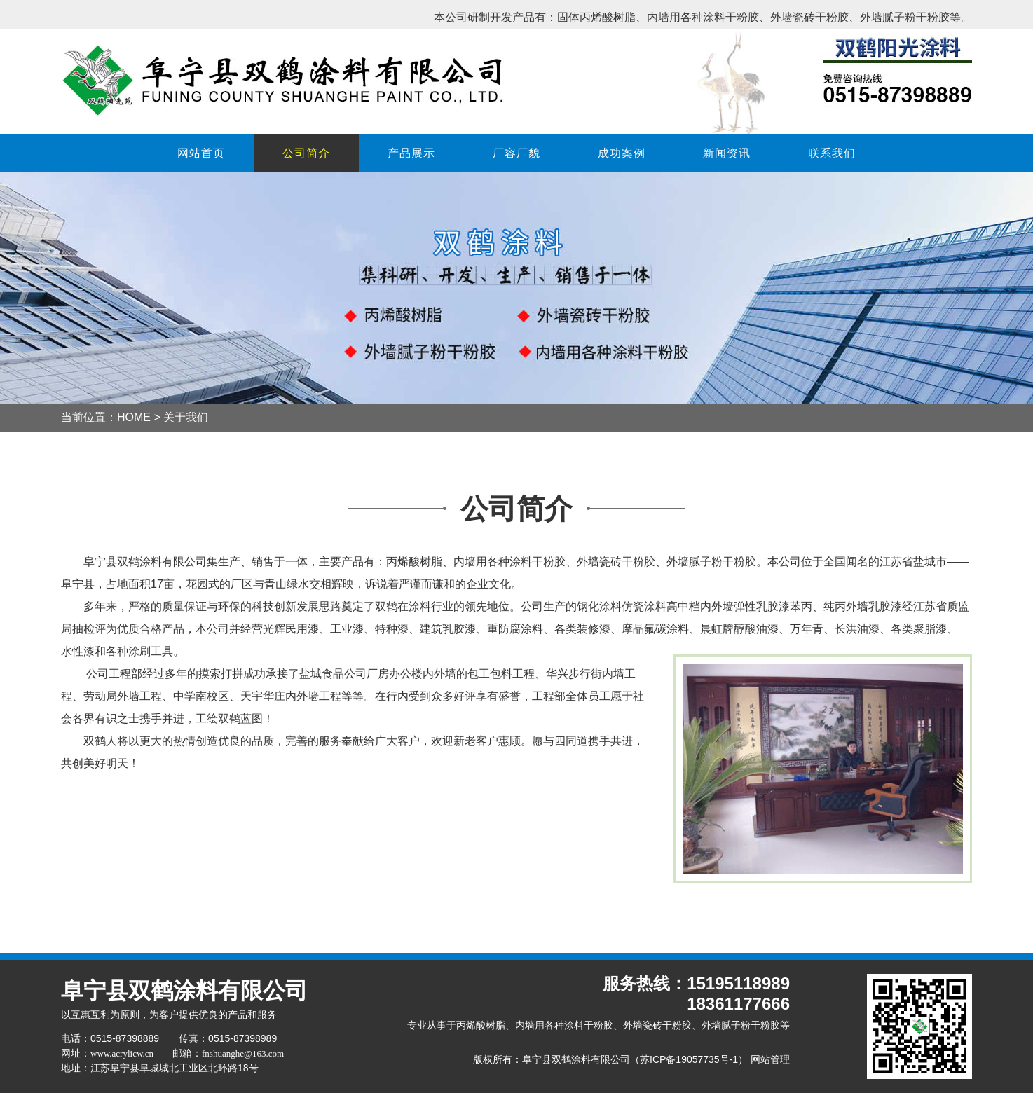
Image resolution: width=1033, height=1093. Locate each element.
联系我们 (832, 153)
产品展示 (411, 153)
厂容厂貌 (516, 153)
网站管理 (770, 1059)
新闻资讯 (727, 153)
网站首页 (201, 153)
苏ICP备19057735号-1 (689, 1059)
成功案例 (621, 153)
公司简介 (306, 153)
